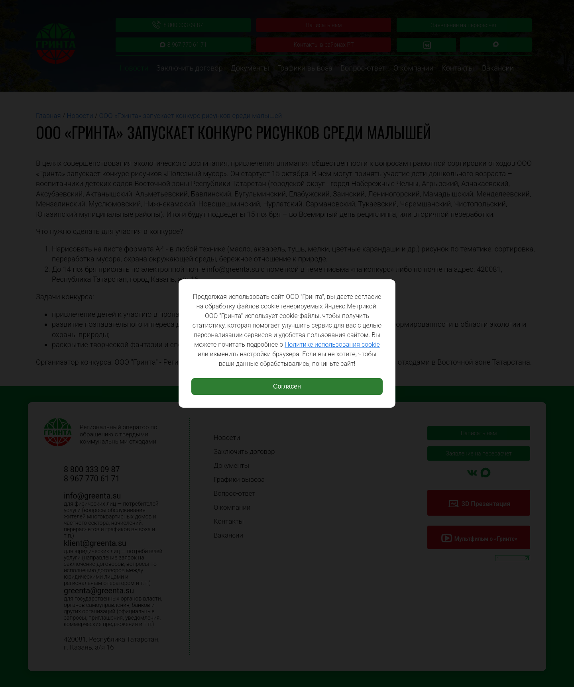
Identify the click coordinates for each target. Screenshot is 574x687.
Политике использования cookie (332, 344)
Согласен (287, 386)
